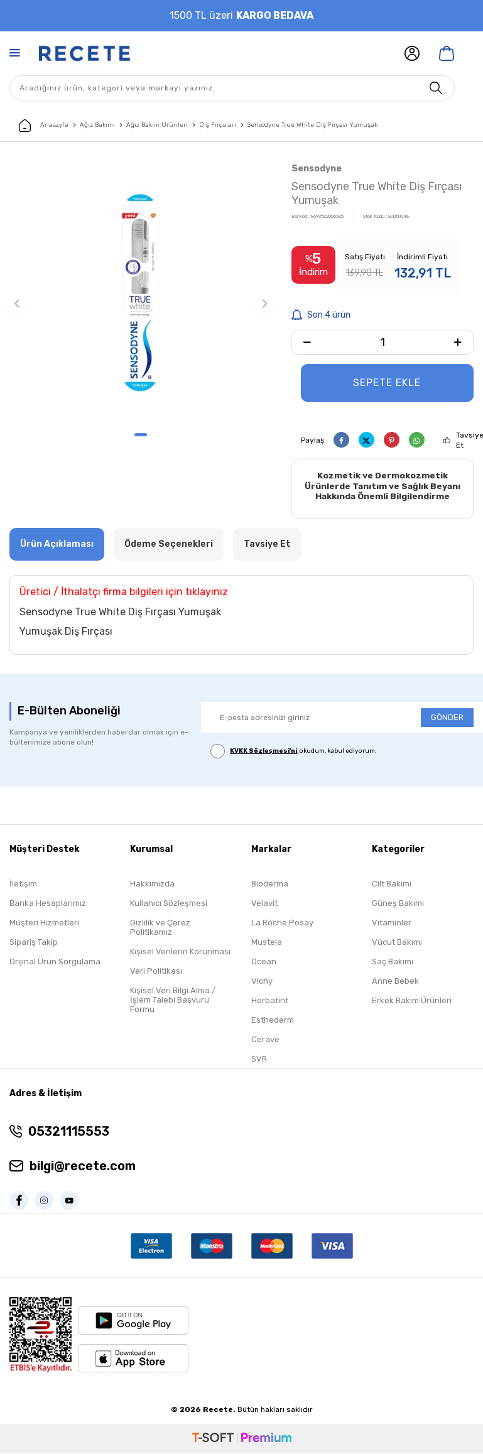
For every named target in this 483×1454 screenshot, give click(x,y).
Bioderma (269, 884)
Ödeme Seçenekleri (168, 544)
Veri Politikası (156, 971)
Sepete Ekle (387, 383)
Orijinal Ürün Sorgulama (54, 962)
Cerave (265, 1040)
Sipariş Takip (33, 942)
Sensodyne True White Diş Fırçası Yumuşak (312, 125)
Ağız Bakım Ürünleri (157, 125)
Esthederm (272, 1020)
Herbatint (269, 1001)
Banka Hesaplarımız (47, 903)
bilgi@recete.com (83, 1166)
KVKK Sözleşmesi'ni (263, 751)
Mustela (266, 942)
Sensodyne (316, 168)
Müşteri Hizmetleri (44, 923)
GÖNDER (447, 718)
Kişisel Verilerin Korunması (180, 952)
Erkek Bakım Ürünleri (412, 1001)
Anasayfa (43, 125)
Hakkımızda (152, 884)
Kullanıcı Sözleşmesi (168, 903)
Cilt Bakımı (391, 884)
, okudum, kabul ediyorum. (293, 751)
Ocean (263, 962)
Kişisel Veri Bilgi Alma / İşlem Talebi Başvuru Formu (172, 1000)
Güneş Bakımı (398, 903)
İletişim (23, 884)
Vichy (262, 981)
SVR (259, 1059)
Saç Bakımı (392, 962)
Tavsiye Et (267, 544)
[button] (140, 434)
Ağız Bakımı (97, 125)
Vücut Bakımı (397, 942)
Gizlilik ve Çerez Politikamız (160, 927)
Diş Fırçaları (217, 125)
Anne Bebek (395, 981)
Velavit (264, 903)
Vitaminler (391, 923)
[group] (141, 292)
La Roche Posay (282, 923)
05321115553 (68, 1131)
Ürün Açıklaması (57, 544)
